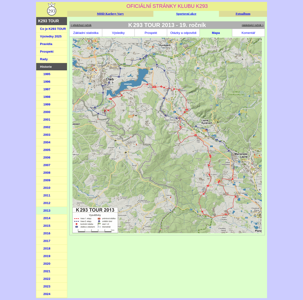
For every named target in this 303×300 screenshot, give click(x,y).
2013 (46, 210)
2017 (46, 241)
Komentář (248, 33)
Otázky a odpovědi (183, 33)
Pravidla (46, 44)
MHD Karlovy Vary (110, 13)
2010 (46, 188)
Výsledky (118, 33)
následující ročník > (253, 25)
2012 (46, 203)
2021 (46, 271)
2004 (46, 142)
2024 (46, 294)
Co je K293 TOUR (53, 29)
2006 (46, 157)
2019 (46, 256)
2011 (46, 195)
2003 (46, 134)
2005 (46, 150)
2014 (46, 218)
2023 (46, 286)
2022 (46, 279)
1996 (46, 81)
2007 (46, 165)
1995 (46, 74)
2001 (46, 119)
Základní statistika (85, 33)
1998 (46, 97)
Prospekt (46, 51)
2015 (46, 225)
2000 (46, 112)
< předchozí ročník (81, 25)
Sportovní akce (186, 13)
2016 (46, 233)
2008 (46, 172)
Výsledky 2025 (51, 36)
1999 (46, 104)
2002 (46, 127)
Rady (44, 59)
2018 (46, 248)
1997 (46, 89)
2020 (46, 263)
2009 (46, 180)
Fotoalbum (243, 13)
